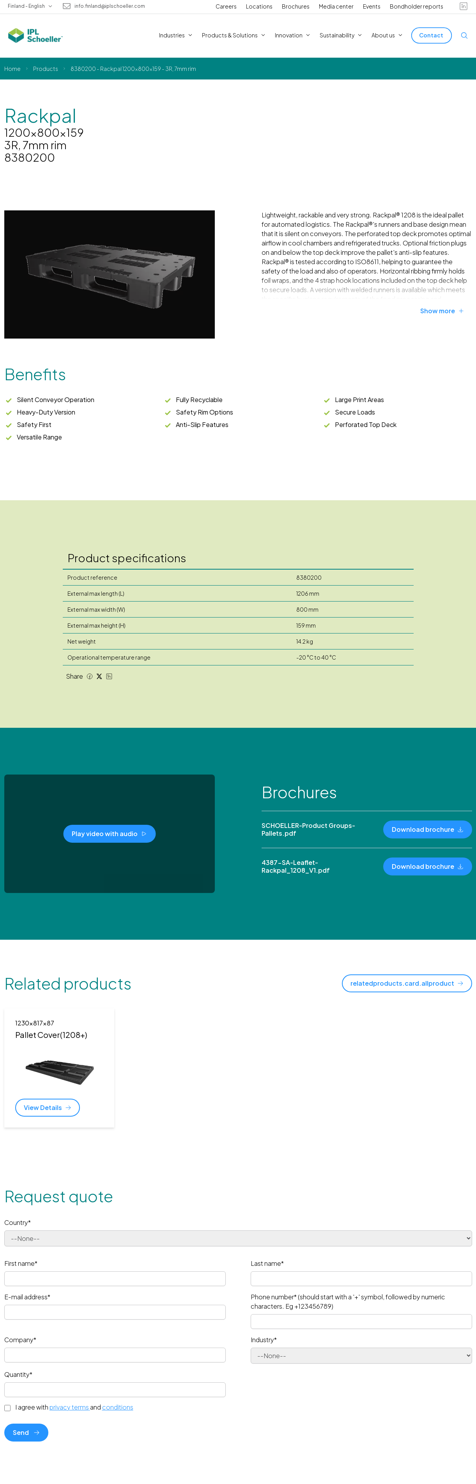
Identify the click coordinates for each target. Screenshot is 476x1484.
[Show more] (446, 311)
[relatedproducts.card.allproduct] (407, 983)
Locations (259, 6)
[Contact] (431, 35)
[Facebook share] (89, 676)
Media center (336, 6)
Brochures (296, 6)
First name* (20, 1263)
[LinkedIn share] (109, 676)
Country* (17, 1222)
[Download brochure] (427, 829)
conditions (117, 1407)
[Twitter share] (99, 676)
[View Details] (47, 1108)
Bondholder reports (416, 6)
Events (371, 6)
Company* (20, 1340)
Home (12, 68)
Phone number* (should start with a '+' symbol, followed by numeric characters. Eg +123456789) (348, 1301)
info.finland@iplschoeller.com (109, 6)
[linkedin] (463, 6)
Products (45, 68)
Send (26, 1432)
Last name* (267, 1263)
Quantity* (18, 1374)
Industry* (264, 1340)
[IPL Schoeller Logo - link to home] (35, 35)
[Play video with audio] (109, 834)
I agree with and (74, 1407)
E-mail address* (27, 1297)
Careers (226, 6)
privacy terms (70, 1407)
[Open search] (464, 35)
